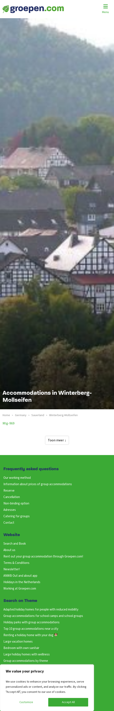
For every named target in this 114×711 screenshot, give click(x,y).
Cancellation (11, 497)
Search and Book (14, 543)
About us (9, 550)
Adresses (9, 510)
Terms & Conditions (16, 563)
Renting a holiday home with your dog (30, 635)
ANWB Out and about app (20, 576)
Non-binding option (16, 503)
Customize (26, 702)
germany (20, 415)
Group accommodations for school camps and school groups (43, 616)
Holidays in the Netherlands (21, 582)
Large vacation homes (18, 641)
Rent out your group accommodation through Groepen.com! (43, 556)
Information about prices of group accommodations (37, 484)
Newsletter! (11, 569)
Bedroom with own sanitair (21, 648)
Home (6, 415)
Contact (8, 522)
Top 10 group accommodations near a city (30, 629)
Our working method (17, 478)
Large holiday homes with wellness (26, 654)
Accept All (68, 702)
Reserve (9, 490)
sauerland (37, 415)
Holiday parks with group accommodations (31, 622)
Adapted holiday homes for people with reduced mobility (40, 609)
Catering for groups (16, 516)
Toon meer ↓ (57, 440)
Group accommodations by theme (25, 661)
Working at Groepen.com (19, 588)
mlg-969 (9, 423)
